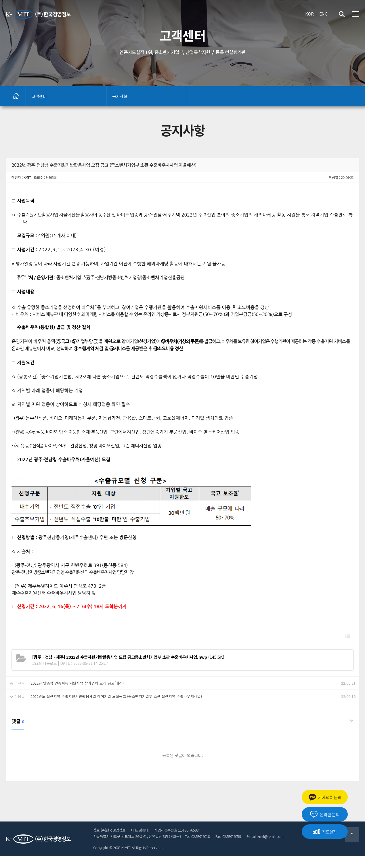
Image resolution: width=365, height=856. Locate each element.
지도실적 (325, 832)
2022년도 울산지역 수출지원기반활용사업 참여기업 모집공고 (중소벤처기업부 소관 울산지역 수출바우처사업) (116, 696)
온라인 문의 (324, 814)
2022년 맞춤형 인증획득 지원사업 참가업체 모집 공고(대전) (77, 683)
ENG (323, 14)
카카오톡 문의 (324, 797)
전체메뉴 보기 (355, 14)
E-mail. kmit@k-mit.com (264, 836)
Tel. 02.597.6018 (197, 836)
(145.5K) (128, 657)
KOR (309, 14)
